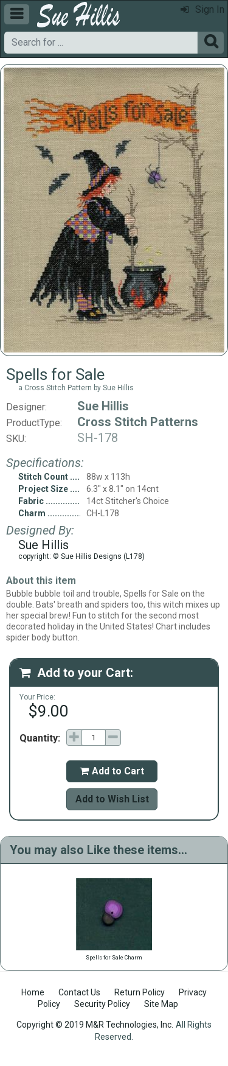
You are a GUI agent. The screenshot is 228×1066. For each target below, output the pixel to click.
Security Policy (102, 1004)
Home (32, 992)
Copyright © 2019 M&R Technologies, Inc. (94, 1024)
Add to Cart (112, 771)
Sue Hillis (103, 406)
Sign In (202, 9)
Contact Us (79, 992)
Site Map (161, 1004)
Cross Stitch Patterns (137, 422)
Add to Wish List (112, 799)
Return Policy (139, 992)
